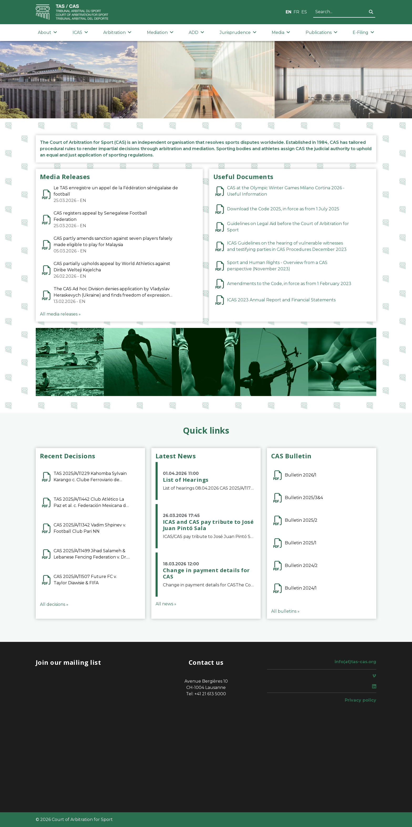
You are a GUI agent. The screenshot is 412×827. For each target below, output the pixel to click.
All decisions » (54, 604)
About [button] (47, 32)
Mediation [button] (160, 32)
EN (288, 11)
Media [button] (281, 32)
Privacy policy (360, 700)
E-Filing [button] (363, 32)
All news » (166, 603)
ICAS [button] (80, 32)
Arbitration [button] (117, 32)
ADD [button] (196, 32)
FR (296, 11)
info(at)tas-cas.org (355, 661)
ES (304, 11)
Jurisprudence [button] (238, 32)
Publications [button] (321, 32)
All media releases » (60, 314)
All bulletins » (285, 611)
